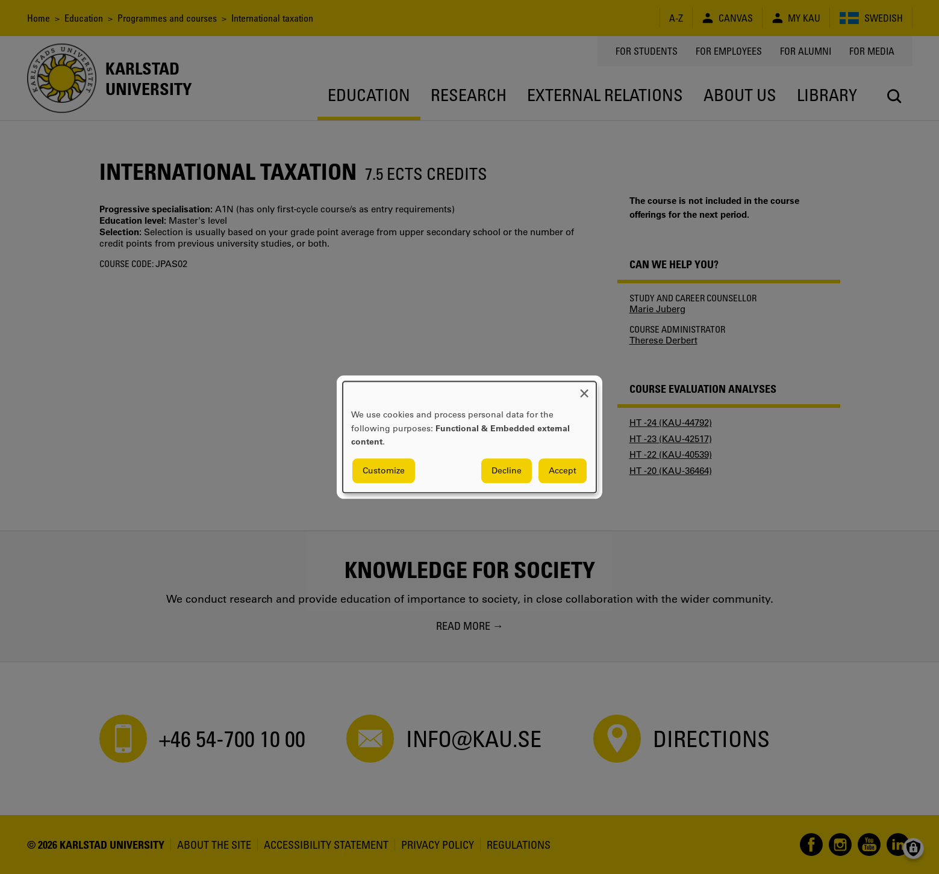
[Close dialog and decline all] (584, 388)
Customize (384, 470)
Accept (562, 470)
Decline (506, 470)
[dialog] (469, 437)
